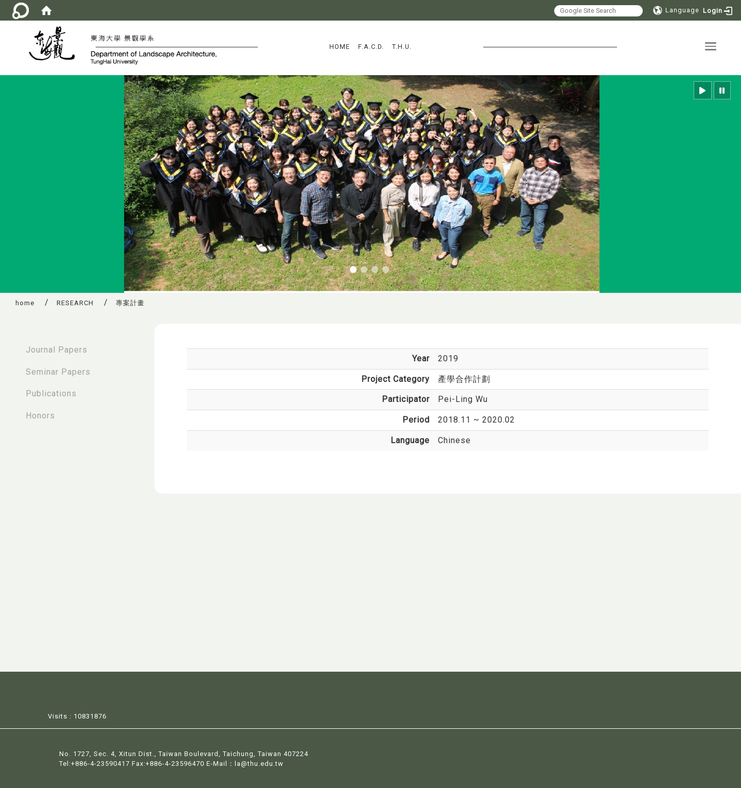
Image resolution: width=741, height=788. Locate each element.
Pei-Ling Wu (463, 399)
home (24, 303)
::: (11, 344)
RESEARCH (75, 303)
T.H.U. (402, 46)
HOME (339, 46)
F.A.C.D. (371, 46)
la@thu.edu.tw (259, 762)
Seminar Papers (58, 372)
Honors (40, 416)
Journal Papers (56, 350)
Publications (51, 393)
